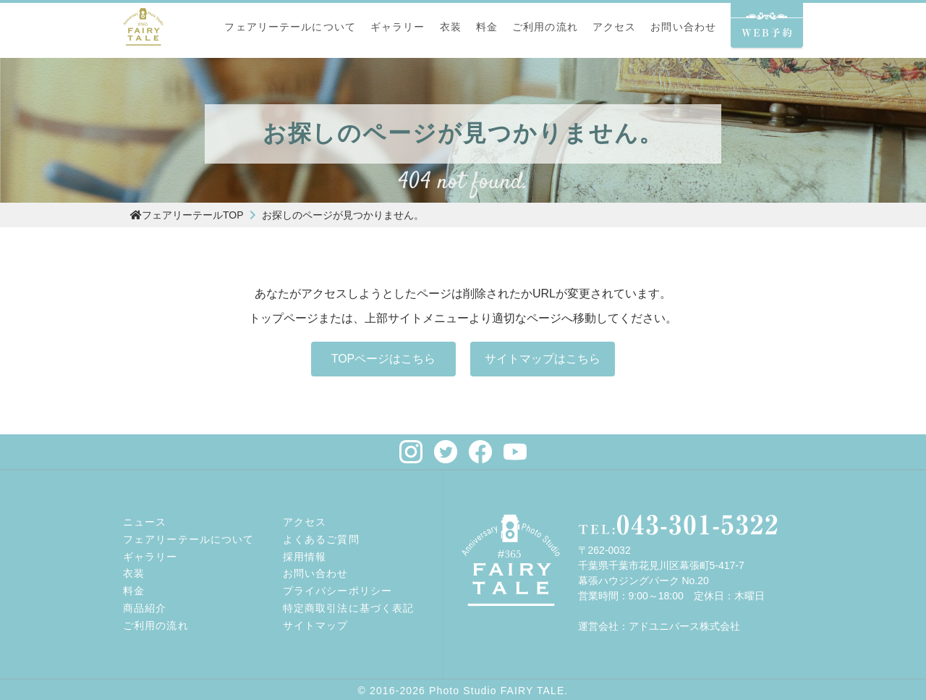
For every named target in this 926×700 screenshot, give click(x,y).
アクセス (614, 27)
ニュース (144, 522)
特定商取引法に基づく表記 (348, 608)
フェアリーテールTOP (187, 215)
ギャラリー (397, 27)
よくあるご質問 (321, 539)
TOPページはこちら (383, 359)
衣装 (451, 27)
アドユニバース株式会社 (684, 626)
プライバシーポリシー (337, 590)
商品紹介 (144, 608)
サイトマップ (316, 625)
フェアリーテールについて (289, 27)
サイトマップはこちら (542, 359)
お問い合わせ (683, 27)
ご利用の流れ (545, 27)
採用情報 (304, 556)
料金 (487, 27)
